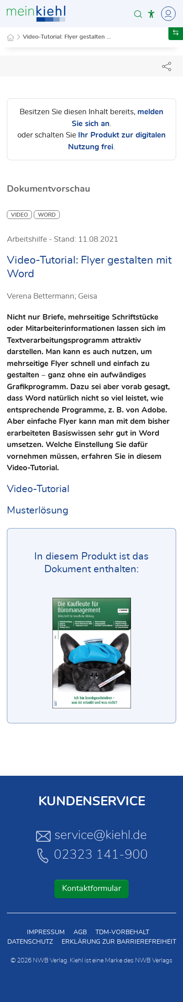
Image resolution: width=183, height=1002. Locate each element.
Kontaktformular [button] (91, 889)
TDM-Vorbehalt (122, 932)
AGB (80, 932)
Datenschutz (30, 942)
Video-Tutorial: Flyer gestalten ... (67, 37)
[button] (138, 14)
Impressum (46, 932)
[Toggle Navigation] (167, 13)
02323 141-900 (92, 855)
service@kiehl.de (91, 836)
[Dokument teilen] (166, 66)
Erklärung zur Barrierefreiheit (119, 942)
